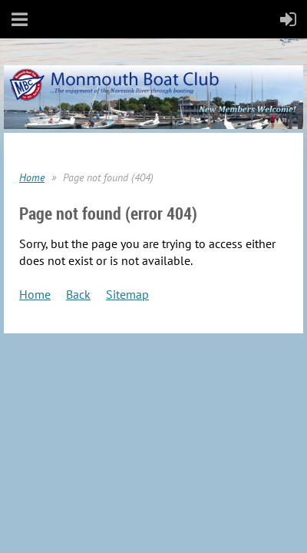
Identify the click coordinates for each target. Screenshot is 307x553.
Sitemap (127, 294)
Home (32, 177)
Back (78, 294)
